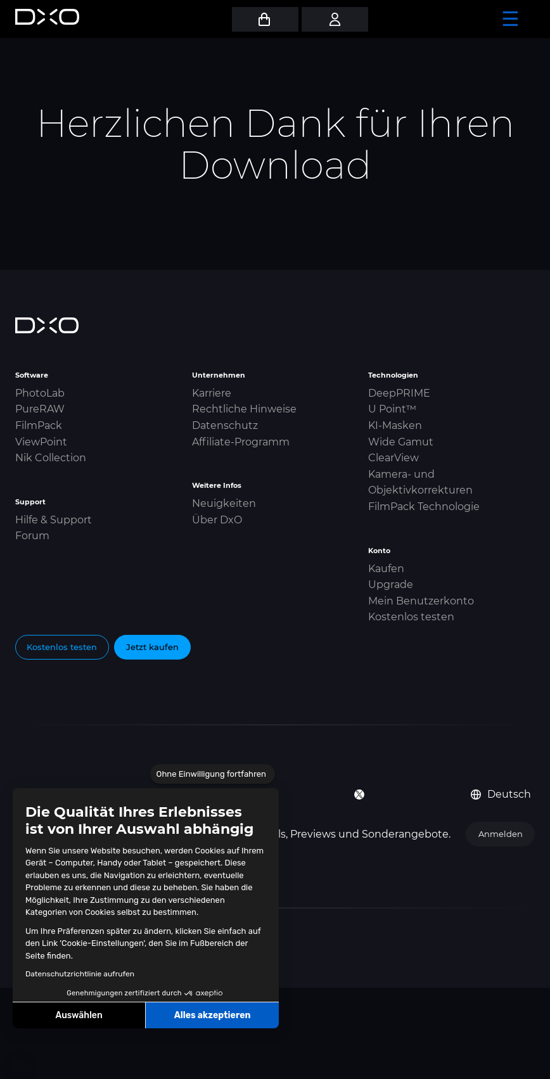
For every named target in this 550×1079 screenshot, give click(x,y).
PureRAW (40, 409)
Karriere (211, 393)
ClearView (393, 458)
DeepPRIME (399, 393)
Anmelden (500, 834)
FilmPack (38, 425)
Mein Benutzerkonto (421, 601)
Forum (32, 536)
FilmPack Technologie (424, 507)
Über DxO (217, 520)
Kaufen (386, 569)
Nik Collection (50, 458)
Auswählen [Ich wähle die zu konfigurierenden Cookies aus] (79, 1015)
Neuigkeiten (224, 503)
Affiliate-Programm (241, 442)
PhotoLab (40, 393)
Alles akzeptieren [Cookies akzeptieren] (212, 1015)
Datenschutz (225, 425)
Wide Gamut (400, 442)
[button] (19, 1065)
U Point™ (392, 409)
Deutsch (501, 794)
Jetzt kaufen (152, 647)
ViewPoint (41, 442)
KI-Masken (395, 425)
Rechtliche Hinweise (244, 409)
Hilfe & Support (53, 520)
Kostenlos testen (411, 617)
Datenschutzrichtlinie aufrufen (79, 973)
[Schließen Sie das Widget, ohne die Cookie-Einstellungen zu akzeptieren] (212, 774)
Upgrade (390, 584)
